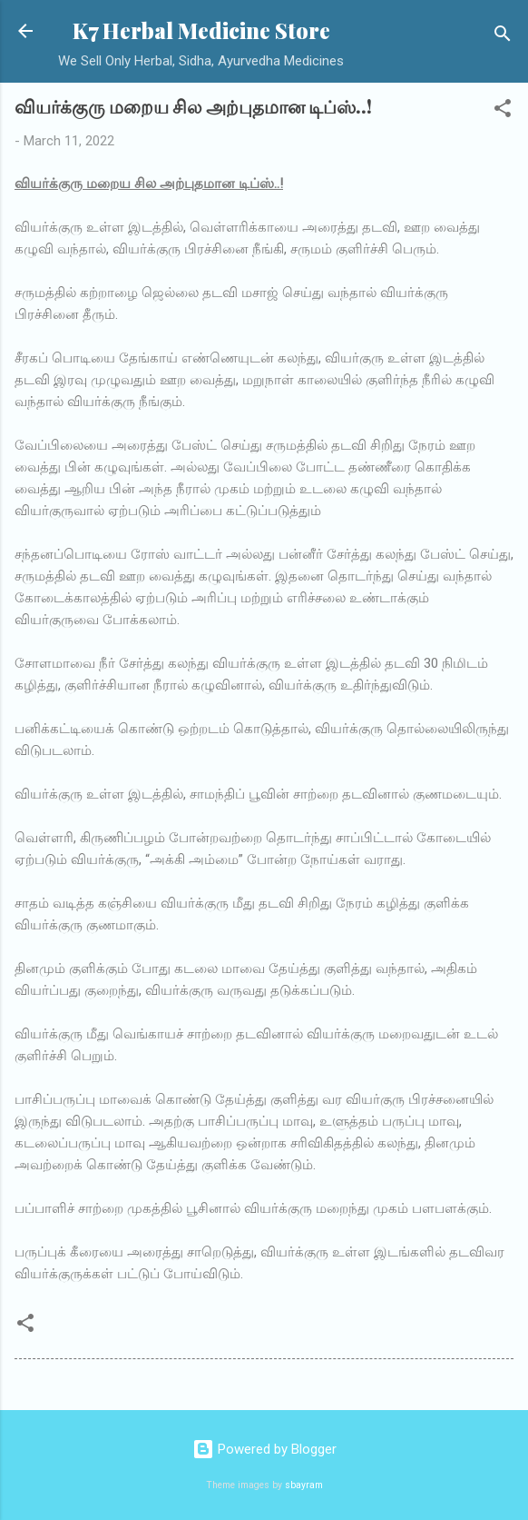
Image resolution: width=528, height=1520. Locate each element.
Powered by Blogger (264, 1449)
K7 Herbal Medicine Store (201, 30)
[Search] (502, 37)
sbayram (304, 1485)
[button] (502, 111)
